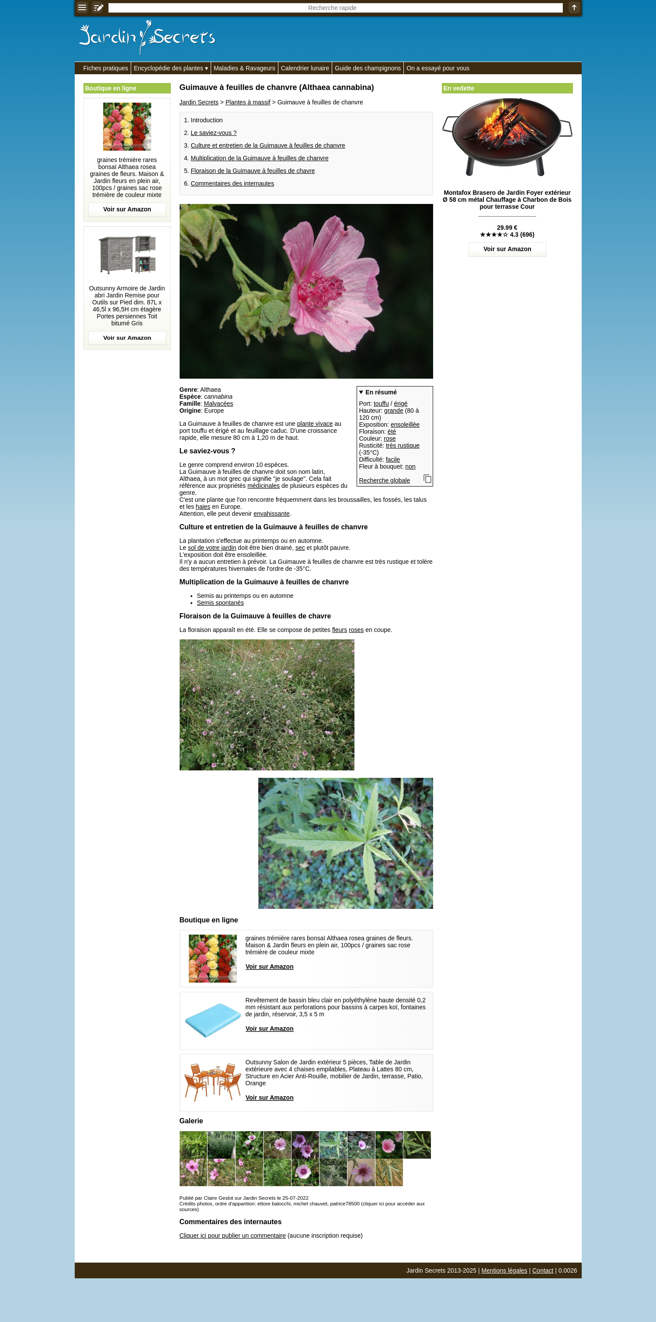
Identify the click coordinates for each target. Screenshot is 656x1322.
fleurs (339, 629)
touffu (381, 403)
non (410, 466)
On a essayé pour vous (437, 68)
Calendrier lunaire (305, 68)
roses (356, 629)
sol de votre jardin (212, 547)
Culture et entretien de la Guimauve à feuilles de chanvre (268, 145)
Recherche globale (384, 480)
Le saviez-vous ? (214, 132)
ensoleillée (405, 424)
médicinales (263, 485)
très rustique (403, 445)
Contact (542, 1270)
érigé (400, 403)
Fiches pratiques (105, 68)
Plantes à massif (248, 102)
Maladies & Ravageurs (244, 68)
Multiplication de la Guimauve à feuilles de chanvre (260, 158)
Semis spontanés (220, 602)
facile (393, 459)
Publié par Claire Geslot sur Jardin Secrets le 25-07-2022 (244, 1198)
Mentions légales (505, 1270)
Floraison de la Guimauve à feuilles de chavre (253, 170)
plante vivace (315, 423)
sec (300, 547)
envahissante (271, 513)
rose (390, 438)
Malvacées (218, 403)
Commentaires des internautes (232, 183)
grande (393, 410)
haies (203, 506)
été (392, 431)
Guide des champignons (368, 68)
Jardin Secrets (199, 102)
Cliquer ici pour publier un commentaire (233, 1235)
